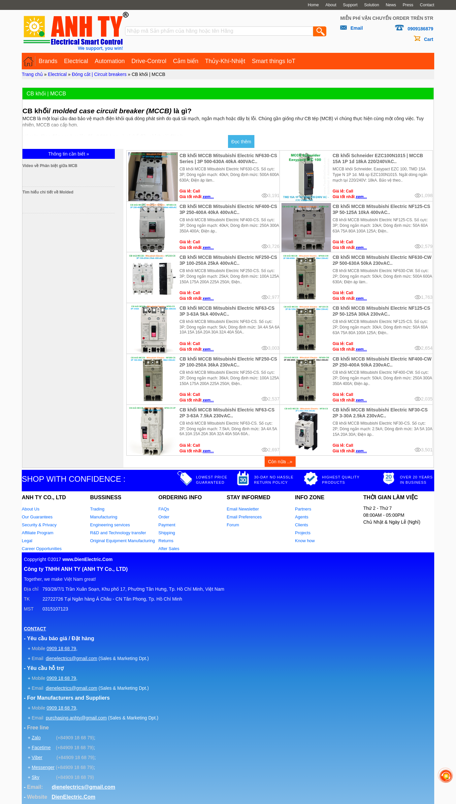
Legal (27, 540)
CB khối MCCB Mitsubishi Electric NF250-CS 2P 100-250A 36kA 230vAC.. (228, 361)
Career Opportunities (42, 548)
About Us (30, 509)
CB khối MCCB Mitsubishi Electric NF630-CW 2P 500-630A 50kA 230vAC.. (382, 260)
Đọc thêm (241, 141)
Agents (301, 516)
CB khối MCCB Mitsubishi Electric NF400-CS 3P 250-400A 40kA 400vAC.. (228, 209)
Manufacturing (103, 516)
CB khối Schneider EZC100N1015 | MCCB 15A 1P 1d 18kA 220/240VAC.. (378, 158)
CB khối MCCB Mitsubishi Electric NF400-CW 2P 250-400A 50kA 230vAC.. (382, 361)
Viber (37, 757)
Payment (166, 524)
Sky (35, 777)
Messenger (43, 767)
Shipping (166, 532)
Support (350, 5)
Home (313, 5)
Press (408, 5)
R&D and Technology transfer (118, 532)
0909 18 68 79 (61, 648)
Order (163, 516)
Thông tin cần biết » (68, 154)
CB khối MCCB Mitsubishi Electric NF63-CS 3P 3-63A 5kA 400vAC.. (227, 311)
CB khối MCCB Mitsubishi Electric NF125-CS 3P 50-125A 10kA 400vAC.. (381, 209)
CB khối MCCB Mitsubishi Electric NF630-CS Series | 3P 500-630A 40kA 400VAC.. (228, 158)
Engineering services (110, 524)
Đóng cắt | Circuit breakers (99, 74)
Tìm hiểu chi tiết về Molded (75, 192)
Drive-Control (148, 61)
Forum (233, 524)
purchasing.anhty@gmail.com (76, 717)
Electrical (76, 61)
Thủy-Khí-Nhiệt (225, 61)
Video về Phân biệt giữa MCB (77, 165)
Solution (371, 5)
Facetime (41, 747)
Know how (305, 540)
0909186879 (420, 28)
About (330, 5)
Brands (48, 61)
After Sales (168, 548)
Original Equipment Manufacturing (122, 540)
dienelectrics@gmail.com (71, 658)
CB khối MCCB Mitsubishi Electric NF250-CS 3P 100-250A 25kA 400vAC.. (228, 260)
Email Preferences (244, 516)
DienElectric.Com (73, 797)
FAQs (163, 509)
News (391, 5)
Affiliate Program (37, 532)
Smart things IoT (273, 61)
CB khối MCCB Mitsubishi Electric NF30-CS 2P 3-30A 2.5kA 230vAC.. (380, 412)
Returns (166, 540)
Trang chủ (32, 74)
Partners (303, 509)
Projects (302, 532)
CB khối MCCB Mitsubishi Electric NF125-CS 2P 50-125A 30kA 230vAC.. (381, 311)
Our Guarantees (37, 516)
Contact (427, 5)
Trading (97, 509)
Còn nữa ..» (280, 461)
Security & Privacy (39, 524)
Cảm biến (185, 61)
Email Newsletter (243, 509)
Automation (110, 61)
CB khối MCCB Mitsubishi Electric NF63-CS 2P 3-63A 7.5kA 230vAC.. (227, 412)
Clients (301, 524)
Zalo (36, 737)
